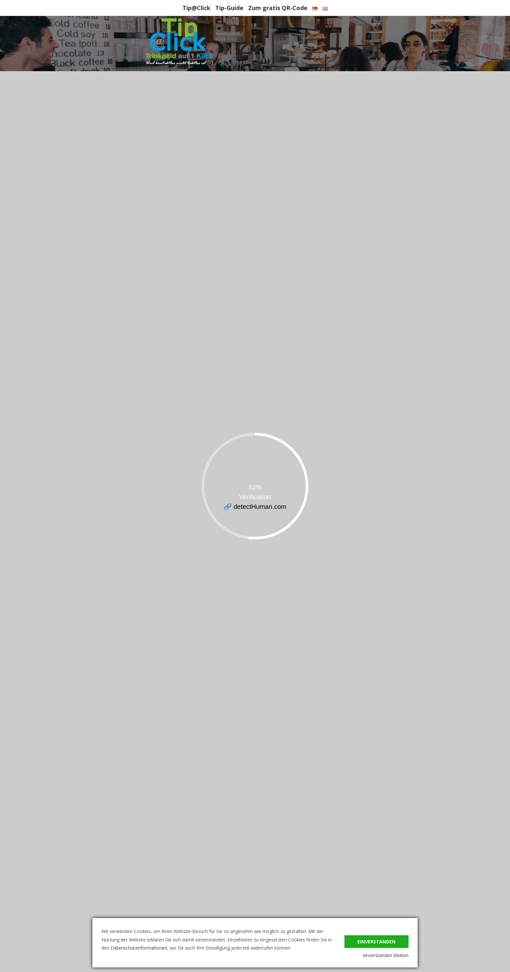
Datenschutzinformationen (139, 948)
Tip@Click (196, 8)
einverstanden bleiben (386, 955)
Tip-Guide (229, 8)
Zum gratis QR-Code (277, 8)
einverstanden (376, 942)
